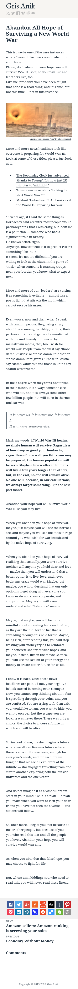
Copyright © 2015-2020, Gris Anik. (39, 984)
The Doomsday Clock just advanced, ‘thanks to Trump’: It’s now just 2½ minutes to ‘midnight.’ (42, 180)
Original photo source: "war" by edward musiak (51, 139)
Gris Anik (20, 6)
